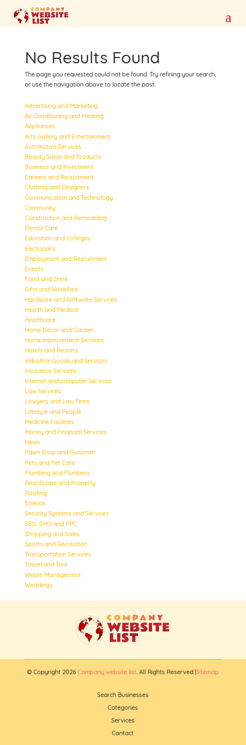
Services (123, 720)
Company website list (107, 672)
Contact (123, 733)
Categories (123, 707)
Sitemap (207, 672)
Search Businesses (122, 694)
